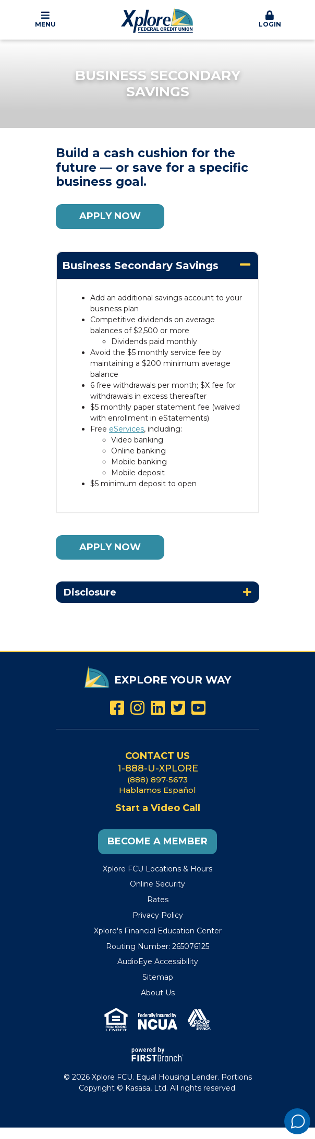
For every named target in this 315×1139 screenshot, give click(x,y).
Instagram (137, 708)
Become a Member (157, 841)
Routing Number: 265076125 (157, 946)
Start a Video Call (157, 808)
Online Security (157, 884)
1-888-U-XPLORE (157, 768)
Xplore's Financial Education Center (158, 930)
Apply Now (110, 216)
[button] (45, 20)
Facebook (117, 708)
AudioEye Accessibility (157, 961)
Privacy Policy (157, 915)
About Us (158, 992)
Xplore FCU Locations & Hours (157, 869)
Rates (157, 899)
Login (270, 19)
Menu (45, 19)
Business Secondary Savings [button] (140, 265)
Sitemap (157, 977)
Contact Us (157, 756)
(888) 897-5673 (157, 779)
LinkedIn (158, 708)
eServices (126, 429)
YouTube (198, 708)
